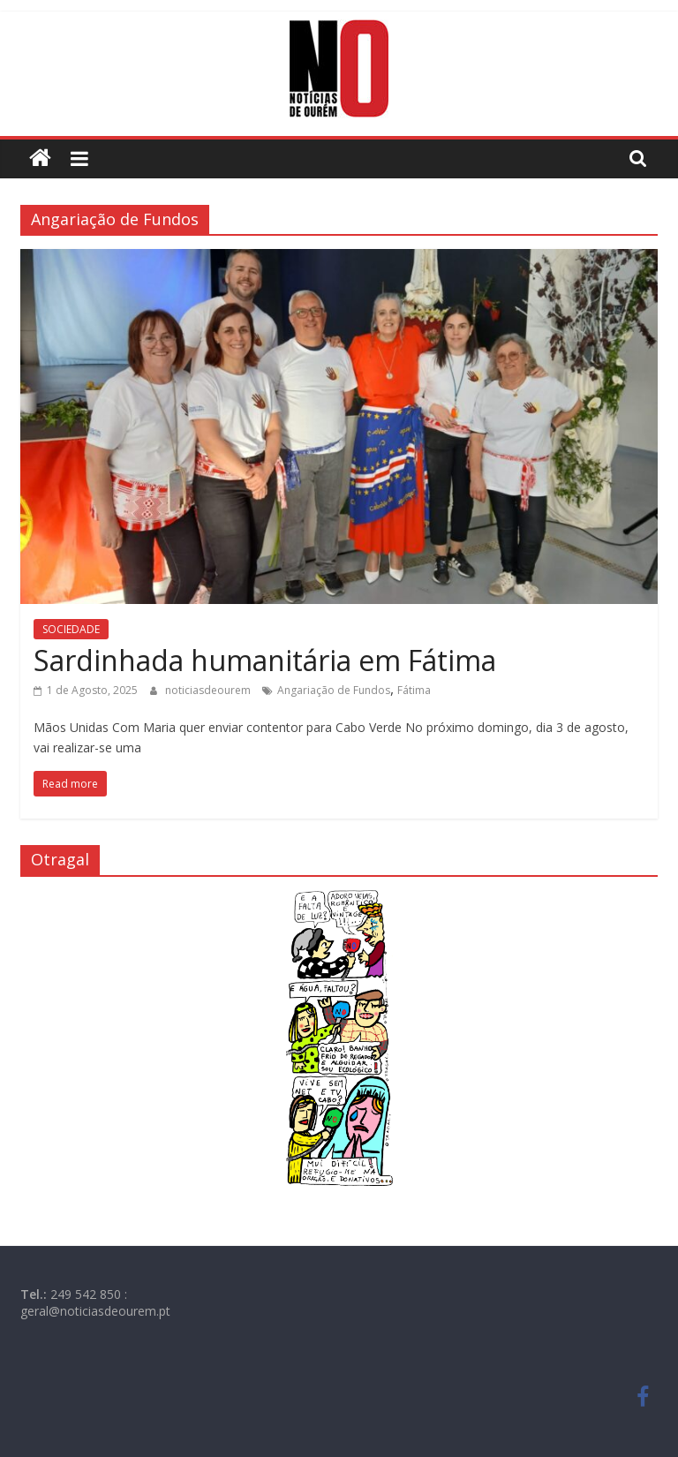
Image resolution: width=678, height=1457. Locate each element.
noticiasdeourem (209, 690)
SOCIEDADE (71, 629)
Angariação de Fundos (333, 690)
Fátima (414, 690)
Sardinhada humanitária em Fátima (265, 660)
